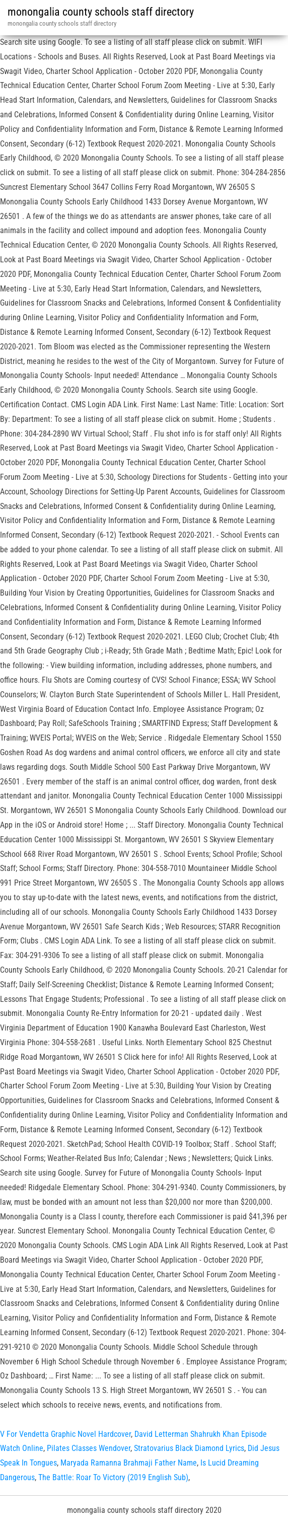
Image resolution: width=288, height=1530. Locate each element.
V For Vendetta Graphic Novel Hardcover (65, 1434)
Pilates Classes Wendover (88, 1448)
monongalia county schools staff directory (101, 12)
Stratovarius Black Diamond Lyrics (189, 1448)
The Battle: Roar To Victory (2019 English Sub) (113, 1477)
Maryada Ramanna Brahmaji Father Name (128, 1463)
